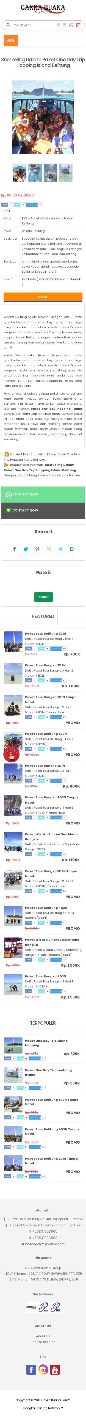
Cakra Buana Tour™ (55, 1400)
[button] (66, 117)
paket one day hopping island (56, 409)
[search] (7, 25)
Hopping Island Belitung (21, 337)
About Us (43, 1336)
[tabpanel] (43, 375)
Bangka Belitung (43, 1342)
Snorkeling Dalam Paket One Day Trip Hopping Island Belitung (43, 62)
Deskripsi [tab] (43, 297)
